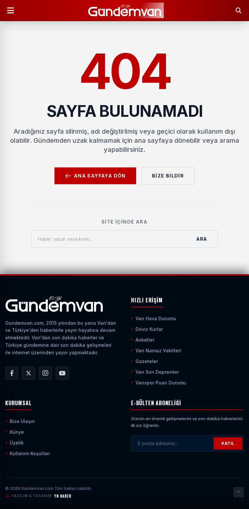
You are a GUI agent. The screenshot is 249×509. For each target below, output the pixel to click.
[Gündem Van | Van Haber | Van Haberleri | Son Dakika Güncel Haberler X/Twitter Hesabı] (28, 373)
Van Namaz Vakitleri (156, 350)
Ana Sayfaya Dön (95, 176)
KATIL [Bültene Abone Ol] (227, 443)
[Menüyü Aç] (10, 10)
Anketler (142, 340)
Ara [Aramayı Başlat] (201, 239)
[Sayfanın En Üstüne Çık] (238, 492)
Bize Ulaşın (20, 421)
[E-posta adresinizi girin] (172, 443)
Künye (14, 432)
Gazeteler (144, 361)
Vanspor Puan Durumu (158, 382)
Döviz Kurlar (147, 329)
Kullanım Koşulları (27, 453)
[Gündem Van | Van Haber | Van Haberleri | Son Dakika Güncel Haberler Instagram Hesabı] (45, 373)
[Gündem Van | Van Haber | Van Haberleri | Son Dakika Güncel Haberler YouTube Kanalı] (62, 373)
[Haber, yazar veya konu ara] (108, 239)
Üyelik (14, 442)
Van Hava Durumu (153, 318)
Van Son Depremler (155, 372)
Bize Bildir (168, 175)
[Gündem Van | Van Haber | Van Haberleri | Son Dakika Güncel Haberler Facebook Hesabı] (11, 373)
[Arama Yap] (238, 10)
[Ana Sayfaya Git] (54, 304)
